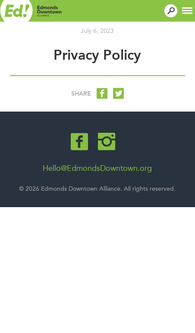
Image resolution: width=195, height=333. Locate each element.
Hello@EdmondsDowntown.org (97, 168)
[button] (187, 9)
